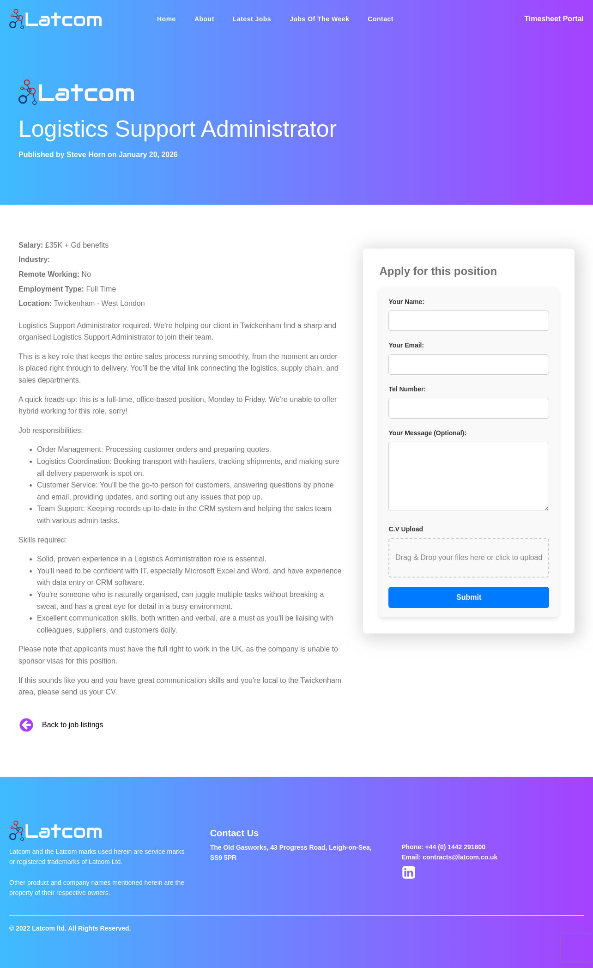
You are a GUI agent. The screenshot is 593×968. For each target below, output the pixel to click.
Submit (468, 597)
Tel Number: (407, 389)
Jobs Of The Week (319, 19)
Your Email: (406, 345)
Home (166, 19)
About (204, 19)
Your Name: (406, 301)
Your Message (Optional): (427, 433)
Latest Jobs (252, 19)
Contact (380, 19)
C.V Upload (405, 529)
